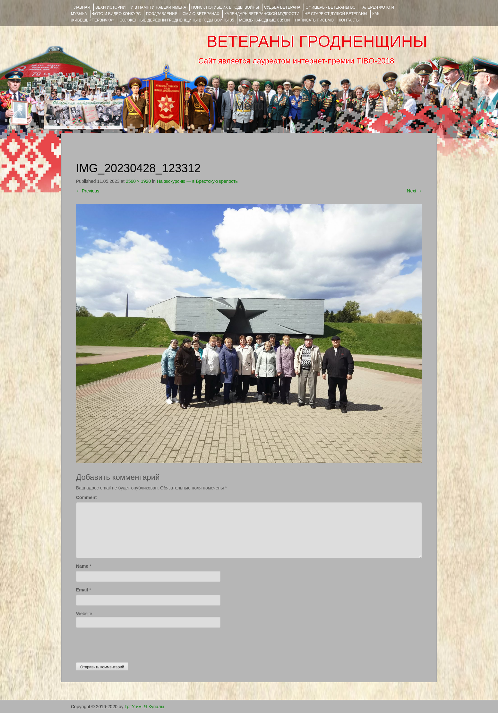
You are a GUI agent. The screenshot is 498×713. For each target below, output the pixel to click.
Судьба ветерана (282, 7)
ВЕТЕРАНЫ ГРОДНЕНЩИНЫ (317, 41)
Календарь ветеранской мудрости (261, 14)
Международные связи (264, 20)
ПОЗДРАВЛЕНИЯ (161, 14)
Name (82, 566)
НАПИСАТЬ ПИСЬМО (314, 20)
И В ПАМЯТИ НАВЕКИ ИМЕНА (158, 7)
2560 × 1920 (138, 181)
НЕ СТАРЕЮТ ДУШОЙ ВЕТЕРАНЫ (336, 14)
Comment (86, 497)
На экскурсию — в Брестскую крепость (197, 181)
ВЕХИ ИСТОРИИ (110, 7)
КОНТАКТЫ (349, 20)
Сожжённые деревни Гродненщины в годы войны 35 (177, 20)
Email (82, 589)
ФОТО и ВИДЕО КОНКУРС (116, 14)
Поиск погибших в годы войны (225, 7)
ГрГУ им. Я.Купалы (144, 706)
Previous (87, 190)
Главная (81, 7)
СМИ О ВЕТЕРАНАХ (201, 14)
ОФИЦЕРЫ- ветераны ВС (330, 7)
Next (414, 190)
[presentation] (125, 643)
